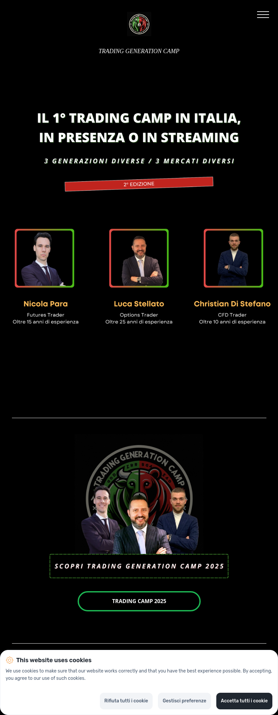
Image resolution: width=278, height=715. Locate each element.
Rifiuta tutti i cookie (126, 701)
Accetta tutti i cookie (244, 701)
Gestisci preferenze (184, 701)
